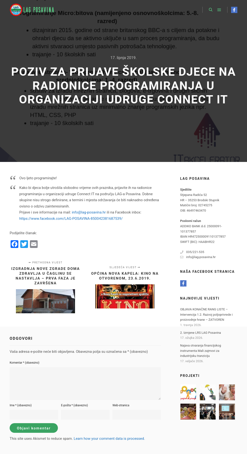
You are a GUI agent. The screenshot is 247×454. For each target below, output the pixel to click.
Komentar (24, 362)
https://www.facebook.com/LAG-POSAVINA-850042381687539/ (71, 218)
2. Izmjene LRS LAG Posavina (200, 332)
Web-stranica (120, 405)
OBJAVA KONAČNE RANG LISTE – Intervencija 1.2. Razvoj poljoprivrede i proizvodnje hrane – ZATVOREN (206, 314)
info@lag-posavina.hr (89, 212)
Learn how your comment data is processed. (109, 438)
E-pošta (74, 405)
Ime (21, 405)
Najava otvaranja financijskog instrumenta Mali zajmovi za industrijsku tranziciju (200, 351)
